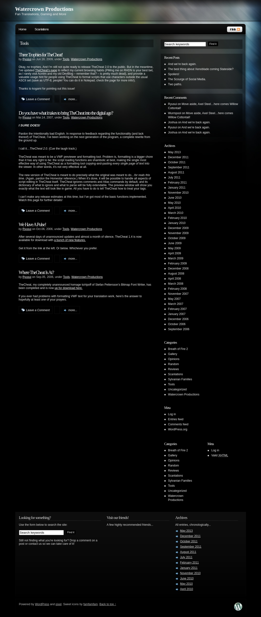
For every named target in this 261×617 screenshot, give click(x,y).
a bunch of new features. (70, 240)
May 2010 (174, 202)
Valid (219, 455)
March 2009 (175, 258)
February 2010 (177, 218)
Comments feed (178, 424)
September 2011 (179, 167)
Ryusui (27, 59)
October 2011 (177, 162)
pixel (59, 604)
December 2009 (178, 228)
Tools (66, 59)
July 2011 (174, 177)
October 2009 (177, 238)
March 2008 (175, 283)
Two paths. (175, 84)
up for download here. (69, 288)
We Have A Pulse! (32, 224)
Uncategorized (177, 389)
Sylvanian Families (180, 379)
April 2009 (174, 253)
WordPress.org (177, 429)
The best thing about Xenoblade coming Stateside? (201, 69)
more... (72, 99)
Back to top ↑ (107, 604)
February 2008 (177, 288)
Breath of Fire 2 (178, 349)
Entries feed (176, 419)
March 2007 (175, 304)
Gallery (172, 354)
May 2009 (174, 248)
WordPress (42, 604)
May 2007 (174, 299)
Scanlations (42, 29)
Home (22, 29)
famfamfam (90, 604)
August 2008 (176, 273)
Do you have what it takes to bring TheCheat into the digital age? (66, 113)
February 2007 (177, 309)
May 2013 (174, 152)
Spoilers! (173, 74)
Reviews (173, 369)
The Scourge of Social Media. (187, 79)
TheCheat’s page (46, 70)
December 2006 (178, 319)
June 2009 (175, 243)
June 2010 (175, 197)
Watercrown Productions (44, 9)
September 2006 (179, 329)
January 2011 (177, 187)
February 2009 (177, 263)
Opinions (173, 359)
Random (173, 364)
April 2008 (174, 278)
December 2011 (178, 157)
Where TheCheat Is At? (36, 272)
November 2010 (178, 192)
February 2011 (177, 182)
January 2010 (177, 223)
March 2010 (175, 213)
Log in (172, 414)
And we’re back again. (182, 64)
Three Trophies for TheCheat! (41, 54)
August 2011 (176, 172)
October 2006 (177, 324)
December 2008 (178, 268)
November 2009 (178, 233)
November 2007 (178, 293)
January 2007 (177, 314)
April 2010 (174, 208)
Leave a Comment (38, 99)
